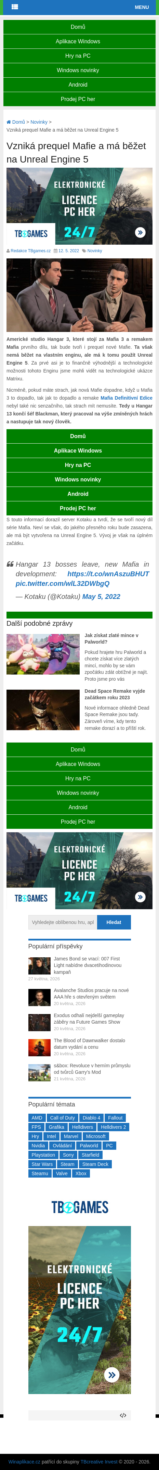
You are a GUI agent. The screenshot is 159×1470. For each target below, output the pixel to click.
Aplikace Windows (78, 41)
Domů (78, 27)
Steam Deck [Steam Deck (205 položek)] (95, 1164)
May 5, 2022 (101, 596)
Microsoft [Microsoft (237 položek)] (96, 1136)
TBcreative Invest (98, 1462)
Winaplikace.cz (24, 1462)
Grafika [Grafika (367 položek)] (56, 1127)
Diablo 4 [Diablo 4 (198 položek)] (91, 1118)
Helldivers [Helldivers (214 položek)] (82, 1127)
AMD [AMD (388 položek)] (37, 1118)
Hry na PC (78, 56)
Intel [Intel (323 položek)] (51, 1136)
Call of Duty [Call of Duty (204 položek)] (62, 1118)
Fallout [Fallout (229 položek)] (115, 1118)
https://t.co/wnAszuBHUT (108, 574)
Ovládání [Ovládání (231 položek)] (62, 1145)
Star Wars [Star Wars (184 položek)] (42, 1164)
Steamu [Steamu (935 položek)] (40, 1173)
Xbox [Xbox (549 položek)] (81, 1173)
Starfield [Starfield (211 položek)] (90, 1155)
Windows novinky (78, 70)
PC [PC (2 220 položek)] (109, 1145)
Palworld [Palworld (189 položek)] (89, 1145)
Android (77, 85)
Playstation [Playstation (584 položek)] (43, 1155)
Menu (142, 7)
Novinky (95, 250)
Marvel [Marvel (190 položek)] (71, 1136)
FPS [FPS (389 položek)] (36, 1127)
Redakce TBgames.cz (31, 250)
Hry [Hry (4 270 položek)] (35, 1136)
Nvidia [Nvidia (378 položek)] (38, 1145)
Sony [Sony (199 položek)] (68, 1155)
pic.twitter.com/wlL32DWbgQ (62, 583)
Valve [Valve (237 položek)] (62, 1173)
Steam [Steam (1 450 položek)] (67, 1164)
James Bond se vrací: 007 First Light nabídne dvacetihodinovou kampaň (88, 965)
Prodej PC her (78, 99)
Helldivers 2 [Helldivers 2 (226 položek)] (113, 1127)
